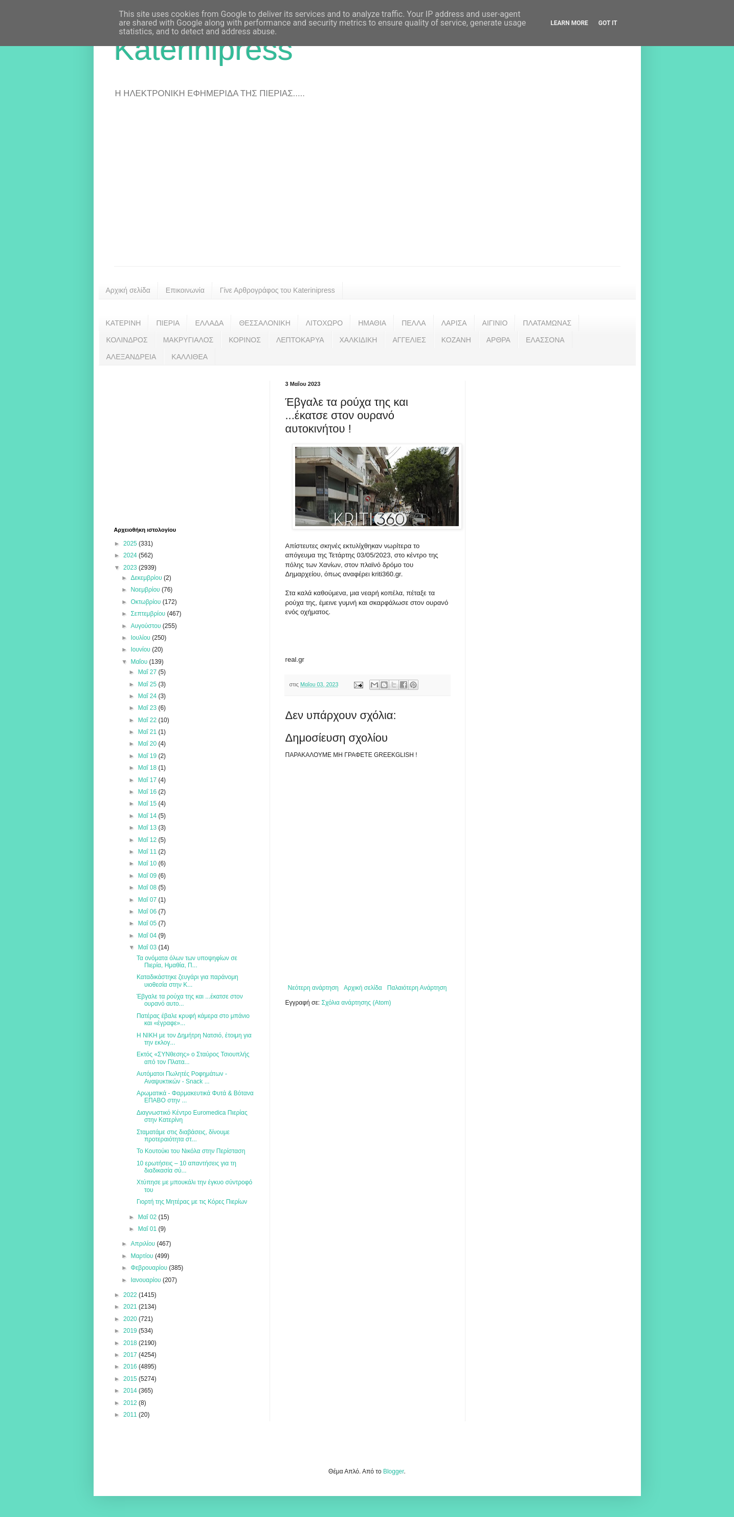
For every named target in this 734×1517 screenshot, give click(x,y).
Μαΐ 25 (148, 684)
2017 (131, 1354)
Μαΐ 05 (148, 923)
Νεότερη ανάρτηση (313, 987)
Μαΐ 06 (148, 911)
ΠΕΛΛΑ (414, 323)
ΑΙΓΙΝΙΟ (495, 323)
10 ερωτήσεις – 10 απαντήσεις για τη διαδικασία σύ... (186, 1167)
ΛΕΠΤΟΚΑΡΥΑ (300, 340)
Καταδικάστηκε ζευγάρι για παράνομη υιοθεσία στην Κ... (187, 980)
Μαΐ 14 (148, 815)
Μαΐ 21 (148, 731)
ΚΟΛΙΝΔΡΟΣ (127, 340)
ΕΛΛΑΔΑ (209, 323)
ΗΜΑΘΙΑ (372, 323)
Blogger (393, 1471)
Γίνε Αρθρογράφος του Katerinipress (277, 290)
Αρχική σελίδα (128, 290)
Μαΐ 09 (148, 875)
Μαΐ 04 (148, 935)
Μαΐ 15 (148, 803)
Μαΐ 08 (148, 887)
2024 (131, 555)
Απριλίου (143, 1243)
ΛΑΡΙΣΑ (454, 323)
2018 (131, 1343)
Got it (607, 23)
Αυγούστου (146, 626)
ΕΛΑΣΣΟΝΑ (545, 340)
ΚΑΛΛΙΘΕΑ (189, 357)
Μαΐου (139, 661)
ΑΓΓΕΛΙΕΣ (409, 340)
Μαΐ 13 (148, 827)
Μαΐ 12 (148, 839)
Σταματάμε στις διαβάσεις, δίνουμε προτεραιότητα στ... (183, 1136)
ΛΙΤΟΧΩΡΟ (324, 323)
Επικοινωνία (185, 290)
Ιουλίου (141, 637)
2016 (131, 1366)
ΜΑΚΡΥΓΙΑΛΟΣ (188, 340)
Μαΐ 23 (148, 707)
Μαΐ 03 (148, 947)
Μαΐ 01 (148, 1228)
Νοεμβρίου (146, 589)
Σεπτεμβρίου (148, 613)
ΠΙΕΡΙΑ (168, 323)
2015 (131, 1378)
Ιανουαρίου (146, 1280)
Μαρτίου (142, 1256)
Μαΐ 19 (148, 756)
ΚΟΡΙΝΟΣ (245, 340)
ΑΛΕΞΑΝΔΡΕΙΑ (131, 357)
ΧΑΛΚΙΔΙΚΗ (358, 340)
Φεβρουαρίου (149, 1267)
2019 (131, 1330)
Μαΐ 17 (148, 780)
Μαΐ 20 (148, 743)
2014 (131, 1390)
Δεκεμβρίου (147, 577)
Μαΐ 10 (148, 863)
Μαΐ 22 (148, 720)
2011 (131, 1414)
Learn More (569, 23)
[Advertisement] (367, 189)
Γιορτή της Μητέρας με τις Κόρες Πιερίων (192, 1201)
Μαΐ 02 (148, 1217)
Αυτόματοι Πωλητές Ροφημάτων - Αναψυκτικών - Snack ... (182, 1077)
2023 (131, 567)
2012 (131, 1402)
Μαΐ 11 (148, 851)
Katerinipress (203, 49)
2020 (131, 1319)
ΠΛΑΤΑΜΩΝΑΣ (547, 323)
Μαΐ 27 (148, 672)
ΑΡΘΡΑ (498, 340)
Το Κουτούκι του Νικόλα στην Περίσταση (191, 1151)
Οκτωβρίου (146, 601)
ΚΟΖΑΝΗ (456, 340)
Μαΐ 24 (148, 696)
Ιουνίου (141, 649)
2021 (131, 1306)
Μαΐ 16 (148, 791)
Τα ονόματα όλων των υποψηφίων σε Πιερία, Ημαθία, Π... (187, 962)
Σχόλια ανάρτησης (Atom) (356, 1002)
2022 (131, 1294)
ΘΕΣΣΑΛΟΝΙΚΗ (264, 323)
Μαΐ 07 (148, 899)
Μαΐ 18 (148, 767)
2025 (131, 543)
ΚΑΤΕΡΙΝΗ (123, 323)
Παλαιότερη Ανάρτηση (417, 987)
